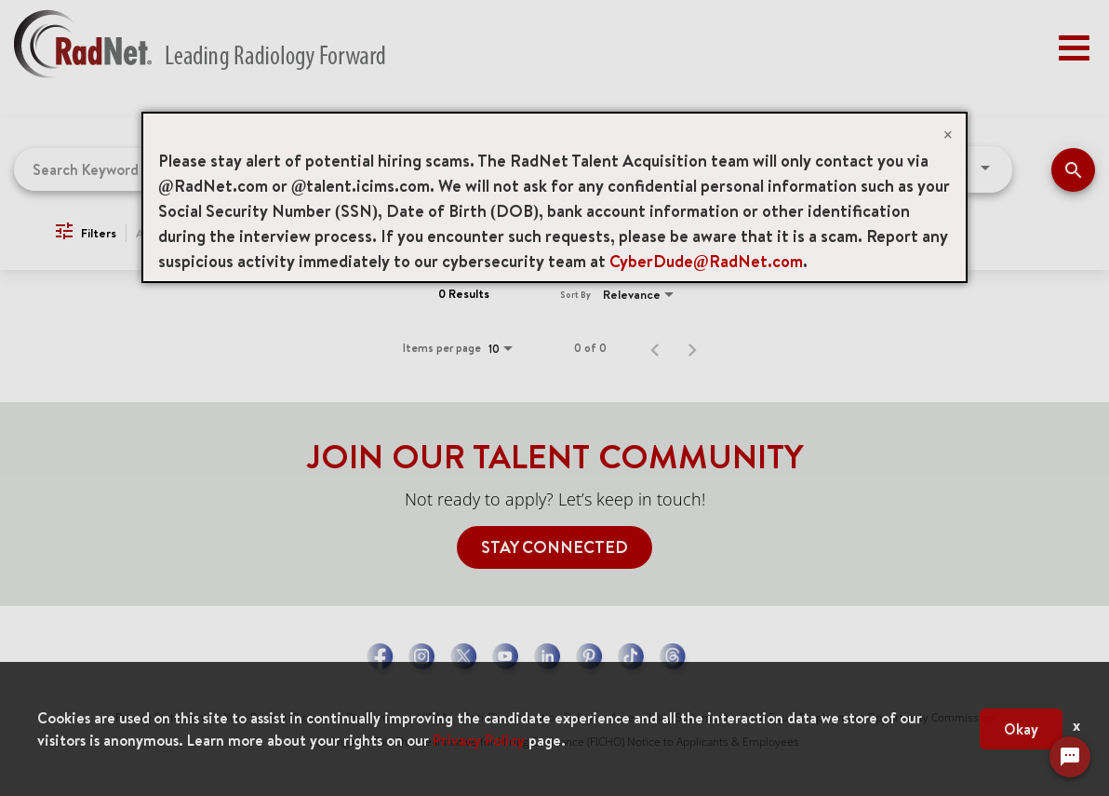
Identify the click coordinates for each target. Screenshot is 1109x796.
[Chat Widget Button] (1069, 756)
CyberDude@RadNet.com (706, 261)
